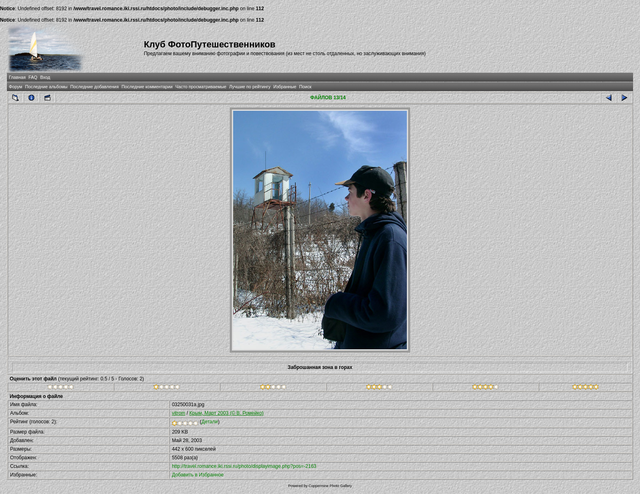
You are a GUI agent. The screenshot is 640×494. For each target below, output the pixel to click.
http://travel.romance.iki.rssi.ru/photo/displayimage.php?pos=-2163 (244, 466)
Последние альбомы (46, 86)
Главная (17, 77)
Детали (210, 422)
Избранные (284, 86)
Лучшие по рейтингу (250, 86)
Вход (45, 77)
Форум (15, 86)
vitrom (178, 413)
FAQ (33, 77)
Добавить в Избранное (198, 475)
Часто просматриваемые (201, 86)
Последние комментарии (147, 86)
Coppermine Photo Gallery (330, 486)
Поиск (305, 86)
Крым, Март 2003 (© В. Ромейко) (226, 413)
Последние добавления (94, 86)
